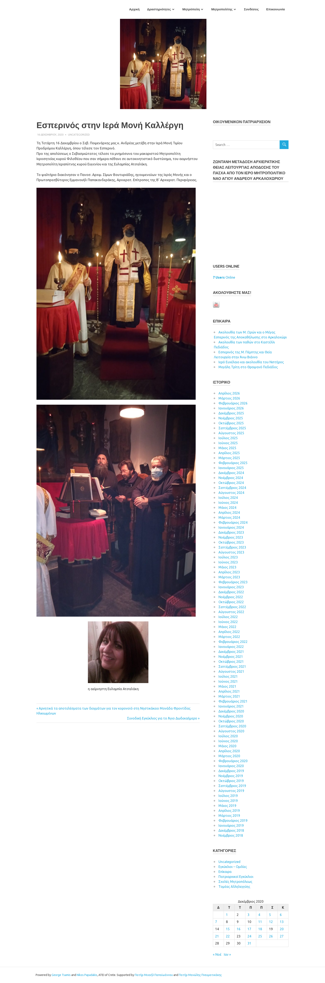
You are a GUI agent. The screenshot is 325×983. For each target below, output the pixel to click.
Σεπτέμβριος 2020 (232, 726)
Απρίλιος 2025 (229, 453)
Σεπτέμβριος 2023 (232, 547)
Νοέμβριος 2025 (230, 418)
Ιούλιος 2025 (228, 438)
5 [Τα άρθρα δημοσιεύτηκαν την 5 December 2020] (270, 915)
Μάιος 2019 (227, 805)
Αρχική (134, 9)
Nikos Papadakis (87, 975)
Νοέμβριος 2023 (230, 537)
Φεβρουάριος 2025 (232, 463)
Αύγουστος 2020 (231, 731)
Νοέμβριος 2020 (230, 716)
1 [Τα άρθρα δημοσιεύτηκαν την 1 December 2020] (227, 915)
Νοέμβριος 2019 (230, 776)
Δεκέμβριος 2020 (231, 711)
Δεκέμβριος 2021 (231, 651)
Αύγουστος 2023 (231, 552)
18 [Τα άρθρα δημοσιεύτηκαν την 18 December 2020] (260, 929)
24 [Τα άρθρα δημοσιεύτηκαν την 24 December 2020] (249, 936)
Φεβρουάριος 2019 (232, 820)
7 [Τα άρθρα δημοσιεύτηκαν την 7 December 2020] (216, 922)
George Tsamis (61, 975)
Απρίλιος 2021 (229, 691)
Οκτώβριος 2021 (231, 661)
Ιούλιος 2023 (228, 557)
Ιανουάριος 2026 (231, 408)
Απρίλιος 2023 (229, 572)
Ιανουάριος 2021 (231, 706)
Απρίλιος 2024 (229, 512)
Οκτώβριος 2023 (231, 542)
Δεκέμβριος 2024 (231, 473)
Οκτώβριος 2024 (231, 483)
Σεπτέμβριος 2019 (232, 786)
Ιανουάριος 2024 (231, 527)
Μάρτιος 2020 (229, 756)
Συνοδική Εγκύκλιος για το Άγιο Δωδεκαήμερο (162, 718)
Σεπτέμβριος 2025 (232, 428)
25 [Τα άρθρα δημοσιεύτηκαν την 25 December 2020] (260, 936)
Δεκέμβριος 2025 (231, 413)
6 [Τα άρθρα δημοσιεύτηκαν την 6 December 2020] (281, 915)
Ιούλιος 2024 (228, 497)
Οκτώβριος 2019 (231, 781)
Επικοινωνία (275, 9)
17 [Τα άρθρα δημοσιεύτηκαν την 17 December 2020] (249, 929)
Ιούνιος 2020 (228, 741)
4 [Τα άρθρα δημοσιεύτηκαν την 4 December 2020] (259, 915)
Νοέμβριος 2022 (230, 597)
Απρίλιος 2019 (229, 810)
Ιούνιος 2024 (228, 502)
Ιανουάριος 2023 (231, 587)
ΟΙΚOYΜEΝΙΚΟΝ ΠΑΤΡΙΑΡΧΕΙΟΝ (241, 122)
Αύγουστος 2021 (231, 671)
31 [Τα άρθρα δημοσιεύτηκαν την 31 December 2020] (249, 943)
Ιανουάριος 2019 (231, 825)
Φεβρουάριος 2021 (232, 701)
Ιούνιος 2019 (228, 801)
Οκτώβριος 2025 (231, 423)
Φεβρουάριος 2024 (232, 522)
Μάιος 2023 (227, 567)
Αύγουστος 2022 (231, 612)
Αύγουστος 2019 (231, 791)
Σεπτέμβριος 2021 (232, 666)
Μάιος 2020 (227, 746)
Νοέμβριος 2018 (230, 835)
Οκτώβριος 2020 (231, 721)
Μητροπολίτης (222, 9)
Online (224, 277)
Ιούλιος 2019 (228, 796)
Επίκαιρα (225, 872)
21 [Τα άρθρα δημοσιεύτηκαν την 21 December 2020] (217, 936)
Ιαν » (227, 954)
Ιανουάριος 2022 (231, 647)
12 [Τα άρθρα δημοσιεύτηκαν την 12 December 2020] (271, 922)
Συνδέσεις (251, 9)
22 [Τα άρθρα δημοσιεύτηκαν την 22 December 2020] (228, 936)
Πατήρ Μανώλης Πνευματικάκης (200, 975)
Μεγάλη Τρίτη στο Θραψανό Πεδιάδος (248, 367)
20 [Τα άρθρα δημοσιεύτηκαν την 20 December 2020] (282, 929)
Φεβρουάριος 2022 (232, 642)
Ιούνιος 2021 (228, 681)
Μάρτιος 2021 (229, 696)
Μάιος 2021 (227, 686)
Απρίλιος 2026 (229, 393)
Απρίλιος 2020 (229, 751)
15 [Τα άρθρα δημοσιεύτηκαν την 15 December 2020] (228, 929)
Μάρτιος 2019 (229, 815)
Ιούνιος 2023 (228, 562)
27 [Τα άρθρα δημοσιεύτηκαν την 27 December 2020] (282, 936)
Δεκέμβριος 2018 (231, 830)
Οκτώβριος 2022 (231, 602)
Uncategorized (79, 134)
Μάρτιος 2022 (229, 637)
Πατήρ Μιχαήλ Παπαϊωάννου (154, 975)
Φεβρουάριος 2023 (232, 582)
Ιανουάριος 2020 (231, 766)
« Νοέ (217, 954)
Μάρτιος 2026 (229, 398)
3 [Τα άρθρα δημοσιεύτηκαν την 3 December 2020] (248, 915)
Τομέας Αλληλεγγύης (234, 886)
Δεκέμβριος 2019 (231, 771)
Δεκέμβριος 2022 (231, 592)
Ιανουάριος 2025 (231, 468)
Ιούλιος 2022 (228, 617)
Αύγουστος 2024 (231, 493)
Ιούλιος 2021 (228, 676)
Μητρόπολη (191, 9)
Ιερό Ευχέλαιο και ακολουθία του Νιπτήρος (251, 362)
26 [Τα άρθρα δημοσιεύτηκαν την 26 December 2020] (271, 936)
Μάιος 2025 (227, 448)
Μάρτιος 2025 (229, 458)
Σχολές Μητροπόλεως (235, 881)
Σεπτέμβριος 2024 (232, 488)
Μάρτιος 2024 (229, 517)
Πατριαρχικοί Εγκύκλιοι (235, 876)
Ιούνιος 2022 (228, 622)
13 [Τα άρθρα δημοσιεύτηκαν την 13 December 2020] (282, 922)
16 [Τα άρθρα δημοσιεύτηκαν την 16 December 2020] (238, 929)
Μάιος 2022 (227, 627)
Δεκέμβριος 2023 (231, 532)
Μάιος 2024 (227, 507)
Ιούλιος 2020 (228, 736)
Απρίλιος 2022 (229, 632)
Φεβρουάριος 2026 (232, 403)
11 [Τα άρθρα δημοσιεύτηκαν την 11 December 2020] (260, 922)
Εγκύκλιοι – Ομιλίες (232, 867)
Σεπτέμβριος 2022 (232, 607)
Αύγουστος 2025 (231, 433)
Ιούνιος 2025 (228, 443)
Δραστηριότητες (159, 9)
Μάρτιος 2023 (229, 577)
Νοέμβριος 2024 (230, 478)
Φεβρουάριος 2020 (232, 761)
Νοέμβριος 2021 (230, 656)
